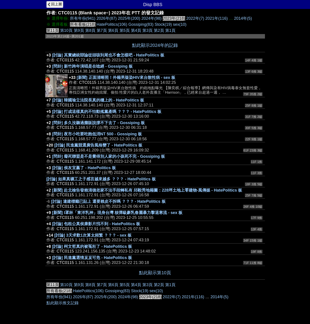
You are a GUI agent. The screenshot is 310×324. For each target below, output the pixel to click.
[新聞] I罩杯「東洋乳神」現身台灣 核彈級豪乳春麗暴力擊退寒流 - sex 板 (117, 212)
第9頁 (79, 30)
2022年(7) (195, 18)
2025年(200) (129, 18)
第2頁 (159, 30)
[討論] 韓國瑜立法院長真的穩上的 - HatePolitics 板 (98, 100)
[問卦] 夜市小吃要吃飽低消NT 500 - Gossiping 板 (97, 134)
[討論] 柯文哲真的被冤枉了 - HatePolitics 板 (92, 246)
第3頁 (147, 30)
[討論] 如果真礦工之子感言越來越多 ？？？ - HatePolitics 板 (101, 179)
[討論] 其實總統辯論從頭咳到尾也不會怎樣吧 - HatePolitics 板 (108, 55)
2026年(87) (107, 18)
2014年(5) (243, 18)
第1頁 (170, 30)
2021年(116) (216, 18)
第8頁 (90, 30)
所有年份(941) (82, 18)
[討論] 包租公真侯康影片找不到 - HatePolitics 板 (96, 224)
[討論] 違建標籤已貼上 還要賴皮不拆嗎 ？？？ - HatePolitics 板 (108, 201)
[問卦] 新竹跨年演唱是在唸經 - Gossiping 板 (92, 66)
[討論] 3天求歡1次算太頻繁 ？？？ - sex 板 (93, 235)
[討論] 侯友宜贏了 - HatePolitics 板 (84, 168)
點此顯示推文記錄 (62, 303)
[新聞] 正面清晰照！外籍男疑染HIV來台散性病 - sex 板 (126, 77)
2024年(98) (151, 18)
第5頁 (124, 30)
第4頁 (136, 30)
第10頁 (66, 30)
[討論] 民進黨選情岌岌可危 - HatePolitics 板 (92, 257)
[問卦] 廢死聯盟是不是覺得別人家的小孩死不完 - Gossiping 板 (108, 156)
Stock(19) (163, 24)
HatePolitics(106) (112, 24)
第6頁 (113, 30)
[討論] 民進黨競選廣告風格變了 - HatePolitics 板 (98, 145)
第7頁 (102, 30)
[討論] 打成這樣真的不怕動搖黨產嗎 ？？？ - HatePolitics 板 (106, 111)
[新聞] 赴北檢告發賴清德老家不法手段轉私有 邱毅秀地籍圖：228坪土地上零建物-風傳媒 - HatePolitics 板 (147, 190)
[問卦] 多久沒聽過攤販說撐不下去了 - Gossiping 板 (98, 123)
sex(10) (179, 24)
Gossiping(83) (141, 24)
